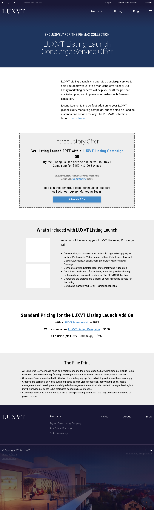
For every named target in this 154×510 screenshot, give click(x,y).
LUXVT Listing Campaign (103, 151)
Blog (136, 11)
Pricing (118, 11)
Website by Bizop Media (139, 453)
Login (108, 3)
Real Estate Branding (60, 428)
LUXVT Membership (76, 322)
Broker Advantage (59, 433)
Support (148, 3)
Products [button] (96, 11)
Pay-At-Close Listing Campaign (65, 423)
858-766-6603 (37, 3)
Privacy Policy (9, 454)
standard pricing (78, 179)
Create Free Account (127, 3)
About (127, 416)
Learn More (77, 118)
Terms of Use (9, 458)
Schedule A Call (77, 199)
